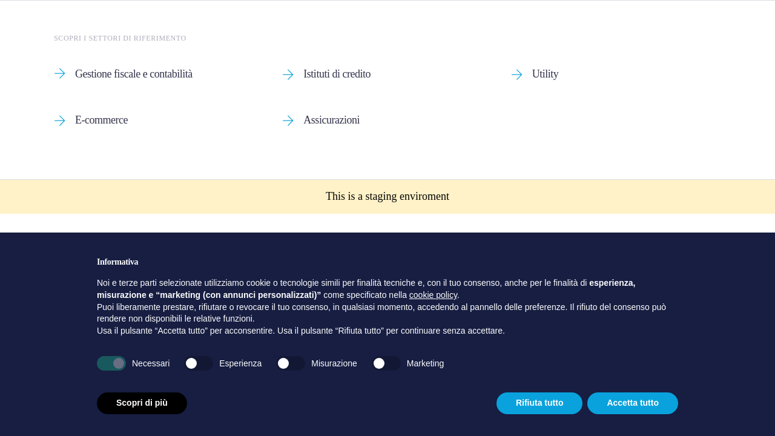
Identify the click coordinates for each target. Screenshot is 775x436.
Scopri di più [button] (142, 403)
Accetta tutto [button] (633, 403)
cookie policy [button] (433, 295)
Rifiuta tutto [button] (540, 403)
